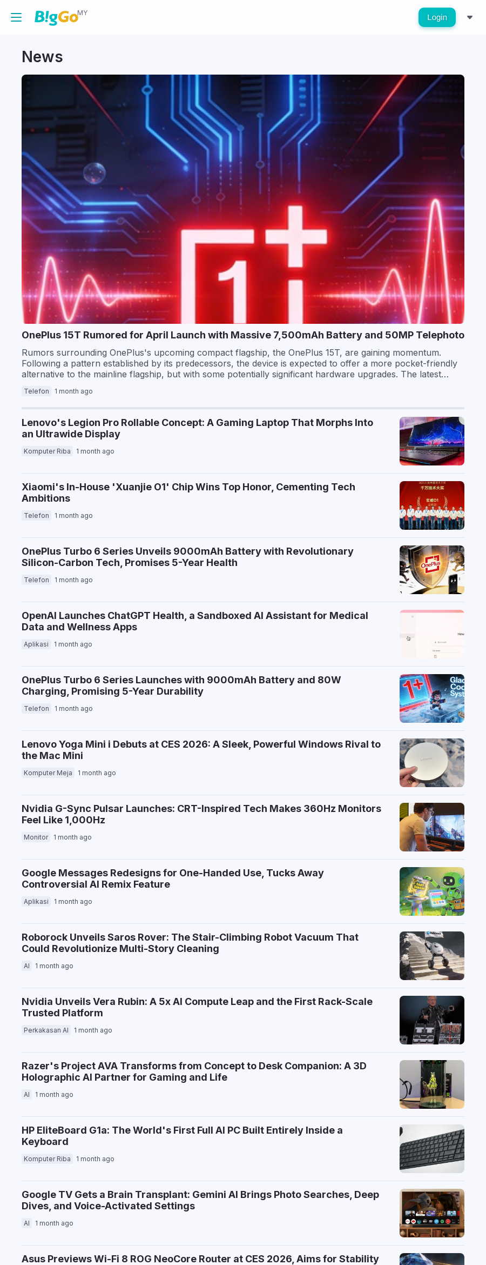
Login (437, 17)
